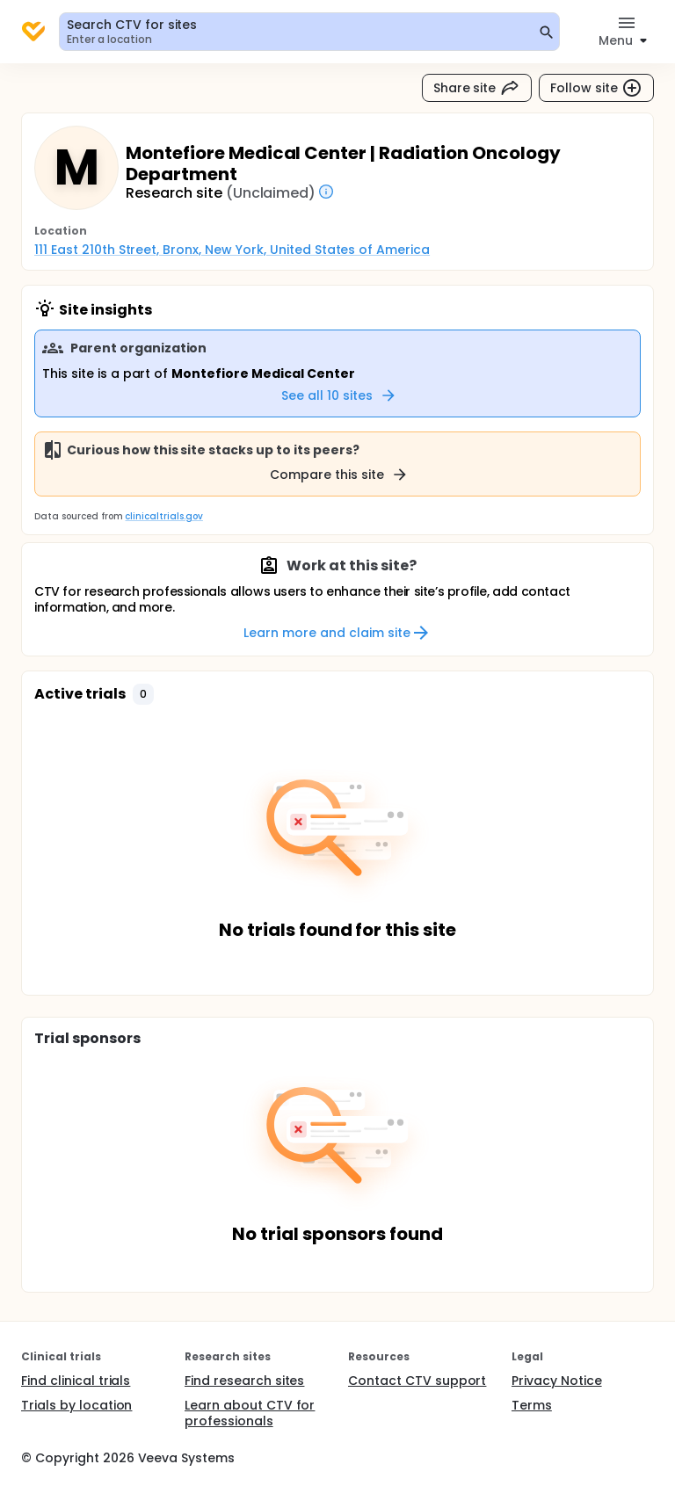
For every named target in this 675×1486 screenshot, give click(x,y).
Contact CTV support (417, 1380)
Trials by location (76, 1405)
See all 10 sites (339, 395)
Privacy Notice (557, 1380)
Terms (532, 1405)
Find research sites (244, 1380)
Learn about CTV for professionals (250, 1413)
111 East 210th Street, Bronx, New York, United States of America (232, 249)
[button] (143, 694)
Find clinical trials (75, 1380)
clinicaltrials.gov (163, 516)
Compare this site (339, 474)
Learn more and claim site (337, 632)
